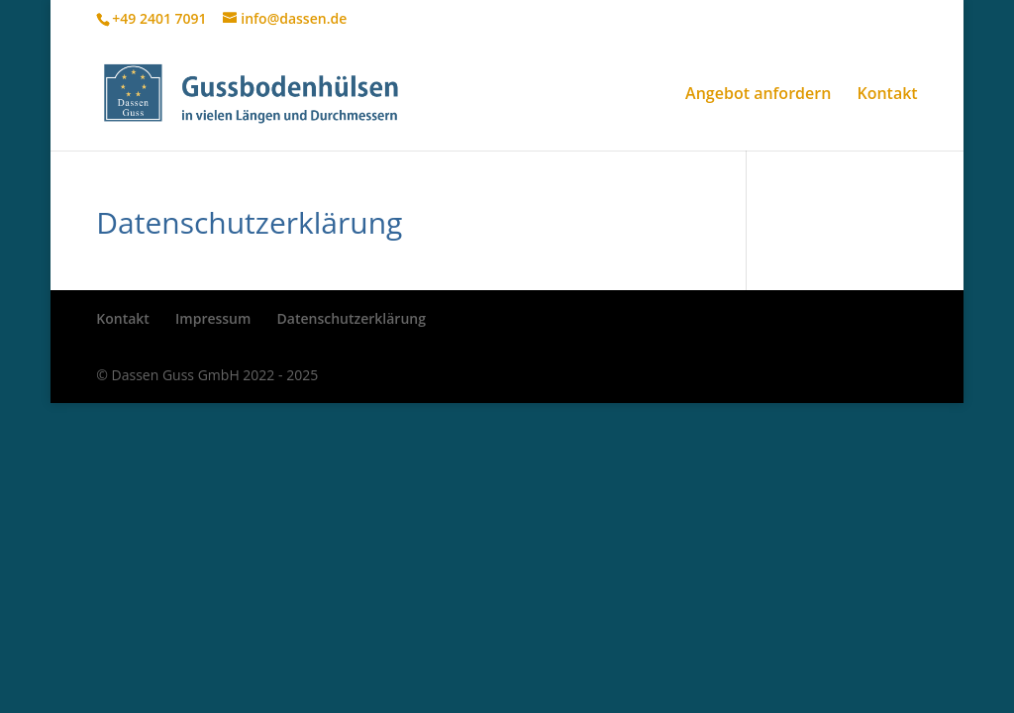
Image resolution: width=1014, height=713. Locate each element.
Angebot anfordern (758, 95)
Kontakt (887, 95)
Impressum (213, 318)
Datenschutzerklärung (351, 318)
